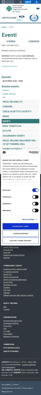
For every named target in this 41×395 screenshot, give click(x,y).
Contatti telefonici (29, 364)
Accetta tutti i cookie (20, 226)
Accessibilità (6, 384)
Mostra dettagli (28, 219)
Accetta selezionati (20, 233)
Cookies (15, 384)
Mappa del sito (7, 391)
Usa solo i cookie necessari (20, 241)
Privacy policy (27, 388)
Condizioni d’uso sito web (11, 388)
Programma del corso (9, 66)
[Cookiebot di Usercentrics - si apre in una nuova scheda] (29, 152)
